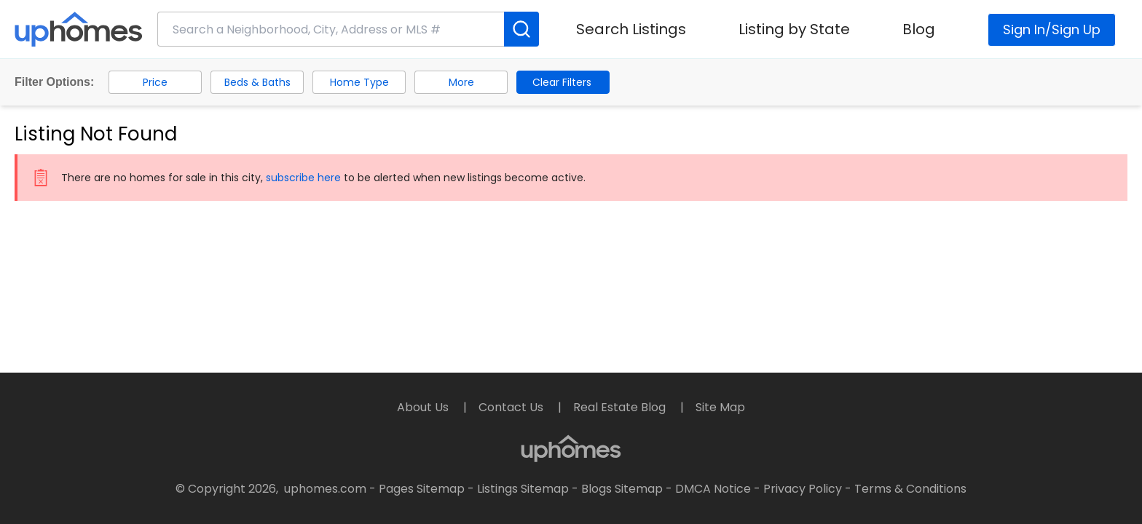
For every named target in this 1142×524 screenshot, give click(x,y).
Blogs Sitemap (622, 488)
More (461, 82)
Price (155, 82)
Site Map (720, 407)
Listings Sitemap (523, 488)
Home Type (359, 82)
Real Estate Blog (621, 407)
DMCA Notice (713, 488)
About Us (424, 407)
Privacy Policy (802, 488)
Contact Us (512, 407)
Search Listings (631, 29)
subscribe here (303, 177)
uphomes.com (325, 488)
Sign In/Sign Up (1051, 29)
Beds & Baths (257, 82)
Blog (918, 29)
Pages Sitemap (422, 488)
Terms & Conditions (910, 488)
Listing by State (794, 29)
